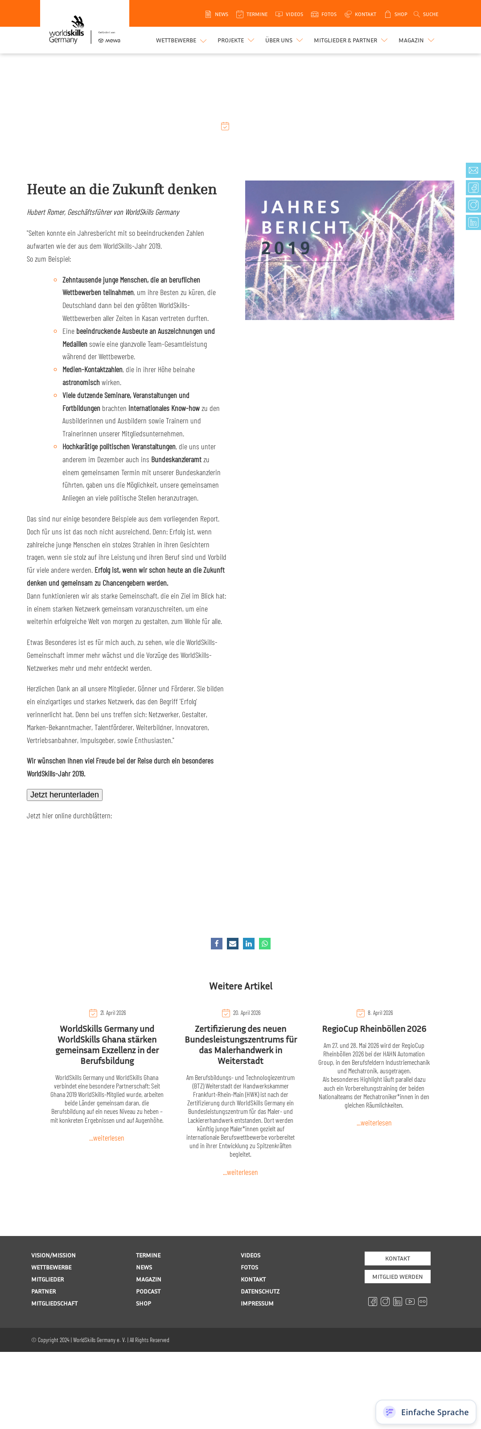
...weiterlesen (106, 1137)
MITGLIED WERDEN (397, 1276)
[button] (237, 40)
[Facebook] (216, 943)
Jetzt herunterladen (64, 794)
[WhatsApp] (265, 943)
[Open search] (425, 14)
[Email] (232, 943)
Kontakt (397, 1258)
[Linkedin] (249, 943)
